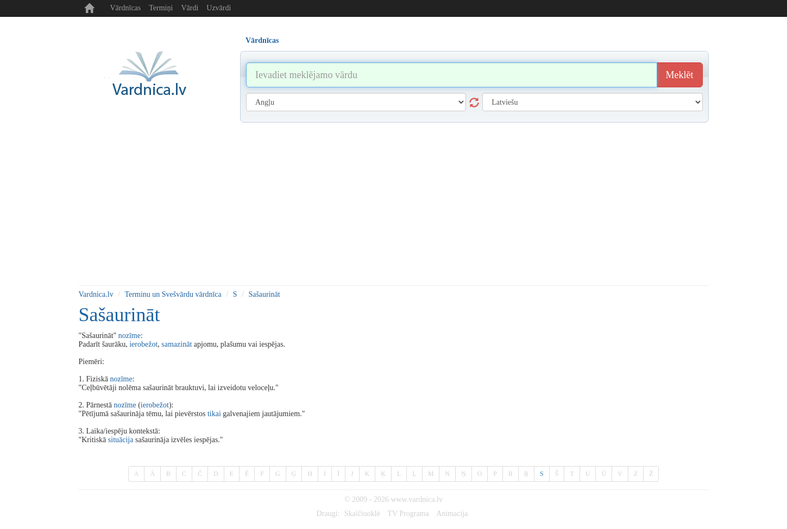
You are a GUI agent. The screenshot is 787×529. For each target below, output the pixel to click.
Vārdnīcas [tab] (262, 40)
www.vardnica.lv (417, 499)
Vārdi (189, 8)
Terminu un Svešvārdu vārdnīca (173, 294)
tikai (214, 414)
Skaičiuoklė (362, 513)
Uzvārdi (218, 8)
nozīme (129, 336)
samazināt (176, 344)
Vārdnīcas (125, 8)
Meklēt (680, 74)
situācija (121, 440)
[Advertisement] (394, 204)
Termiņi (161, 8)
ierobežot (143, 344)
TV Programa (408, 513)
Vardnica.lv (96, 294)
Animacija (452, 513)
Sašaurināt (264, 294)
